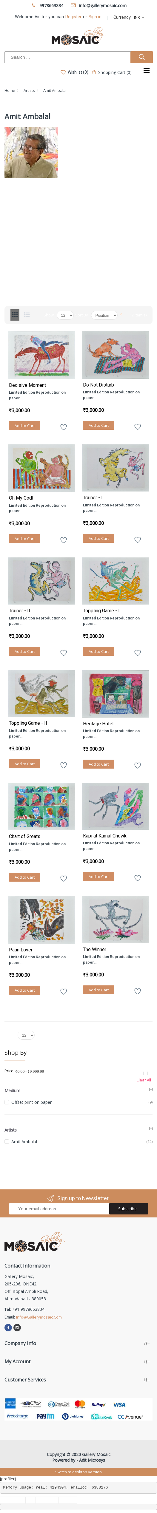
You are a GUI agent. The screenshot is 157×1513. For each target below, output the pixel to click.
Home (9, 90)
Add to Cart (25, 425)
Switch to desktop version (78, 1472)
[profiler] (8, 1478)
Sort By (81, 315)
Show (49, 315)
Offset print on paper (31, 1102)
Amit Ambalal (24, 1141)
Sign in (95, 16)
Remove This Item (146, 1073)
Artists (29, 90)
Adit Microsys (92, 1460)
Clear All (143, 1080)
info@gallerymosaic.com (39, 1317)
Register (73, 16)
